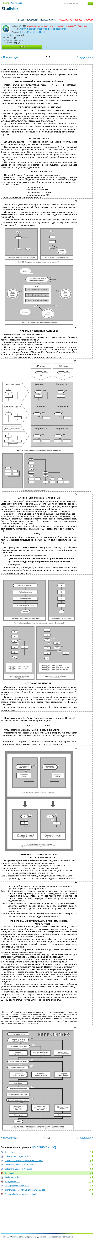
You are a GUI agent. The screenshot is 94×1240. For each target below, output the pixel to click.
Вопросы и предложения (35, 1237)
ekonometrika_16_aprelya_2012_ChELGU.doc (25, 1190)
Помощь (5, 1237)
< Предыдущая (9, 57)
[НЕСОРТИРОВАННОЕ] (32, 32)
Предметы (32, 19)
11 (89, 1194)
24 (89, 1165)
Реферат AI (65, 19)
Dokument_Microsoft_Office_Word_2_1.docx (24, 1160)
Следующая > (85, 57)
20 (89, 1173)
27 (89, 1152)
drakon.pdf (9, 1173)
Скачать (22, 47)
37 (89, 1156)
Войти (6, 3)
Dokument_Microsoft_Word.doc (18, 1169)
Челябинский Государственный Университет (43, 29)
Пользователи (48, 19)
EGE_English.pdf (12, 1181)
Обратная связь (17, 1237)
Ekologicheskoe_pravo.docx (17, 1186)
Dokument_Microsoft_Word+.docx (19, 1165)
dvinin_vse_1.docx (13, 1177)
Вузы (21, 19)
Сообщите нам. (81, 26)
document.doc (11, 1152)
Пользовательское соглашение (60, 1237)
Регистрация (16, 3)
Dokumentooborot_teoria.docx (18, 1156)
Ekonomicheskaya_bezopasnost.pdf (20, 1194)
